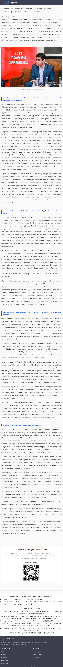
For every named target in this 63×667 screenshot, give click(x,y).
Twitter (18, 596)
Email (34, 596)
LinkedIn (46, 596)
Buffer (40, 596)
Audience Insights (38, 654)
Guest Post (4, 663)
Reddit (24, 596)
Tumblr (29, 596)
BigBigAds (4, 654)
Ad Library (36, 657)
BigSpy (3, 652)
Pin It (51, 596)
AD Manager (36, 652)
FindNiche (4, 657)
